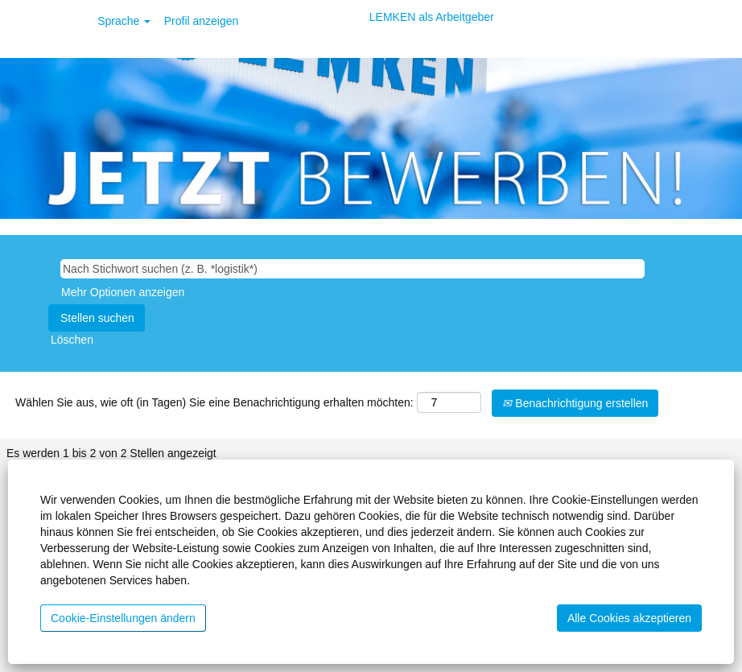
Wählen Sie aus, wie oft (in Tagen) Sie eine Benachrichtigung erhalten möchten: (214, 402)
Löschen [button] (72, 339)
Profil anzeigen (201, 20)
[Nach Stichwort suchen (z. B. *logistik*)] (352, 268)
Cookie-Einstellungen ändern (123, 618)
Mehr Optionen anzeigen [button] (122, 292)
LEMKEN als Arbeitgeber (431, 16)
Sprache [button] (123, 20)
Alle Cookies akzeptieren (629, 618)
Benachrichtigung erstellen (575, 403)
